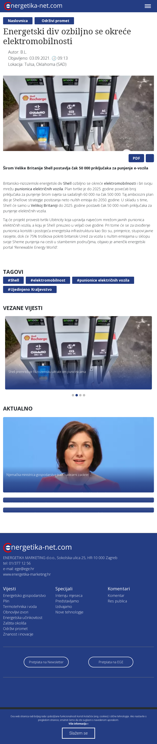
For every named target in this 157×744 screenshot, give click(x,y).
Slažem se (78, 733)
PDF (136, 158)
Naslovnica (18, 20)
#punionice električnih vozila (103, 280)
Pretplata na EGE (111, 662)
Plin (6, 601)
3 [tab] (80, 395)
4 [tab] (84, 395)
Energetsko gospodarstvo (24, 595)
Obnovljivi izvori (15, 612)
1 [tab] (73, 395)
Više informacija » (79, 723)
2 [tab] (76, 395)
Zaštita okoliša (14, 623)
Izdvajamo (63, 606)
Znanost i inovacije (18, 634)
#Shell (13, 280)
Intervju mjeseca (68, 595)
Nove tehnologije (69, 612)
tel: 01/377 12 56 (17, 563)
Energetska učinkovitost (22, 617)
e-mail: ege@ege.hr (18, 568)
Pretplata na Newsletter (46, 662)
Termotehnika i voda (20, 606)
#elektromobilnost (47, 280)
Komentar (116, 595)
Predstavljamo (67, 601)
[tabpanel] (78, 113)
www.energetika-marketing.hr (27, 574)
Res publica (117, 601)
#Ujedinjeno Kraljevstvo (30, 289)
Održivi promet (55, 20)
